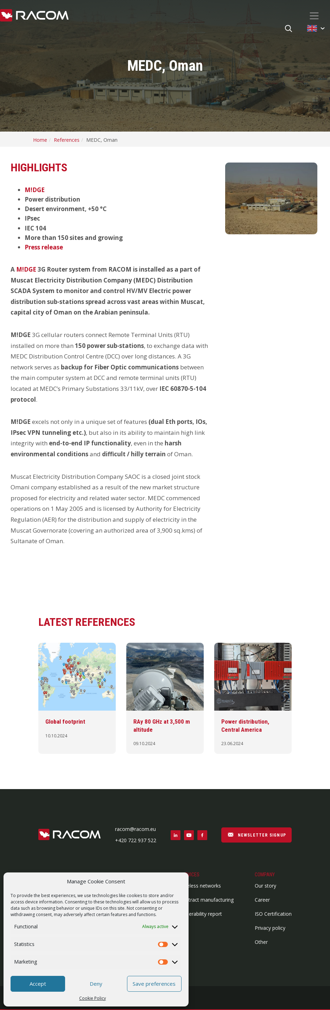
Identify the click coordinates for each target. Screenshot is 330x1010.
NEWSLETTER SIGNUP (256, 834)
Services (189, 874)
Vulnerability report (200, 913)
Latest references (86, 622)
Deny (96, 983)
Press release (44, 247)
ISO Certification (273, 913)
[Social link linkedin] (175, 835)
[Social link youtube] (189, 835)
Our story (265, 885)
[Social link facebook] (202, 835)
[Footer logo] (69, 835)
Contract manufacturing (206, 899)
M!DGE (35, 190)
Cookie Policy (92, 998)
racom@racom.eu (135, 829)
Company (265, 874)
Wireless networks (200, 885)
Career (262, 899)
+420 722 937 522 (135, 840)
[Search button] (288, 29)
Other (261, 942)
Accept (38, 983)
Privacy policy (270, 928)
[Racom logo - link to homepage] (34, 16)
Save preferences (154, 983)
